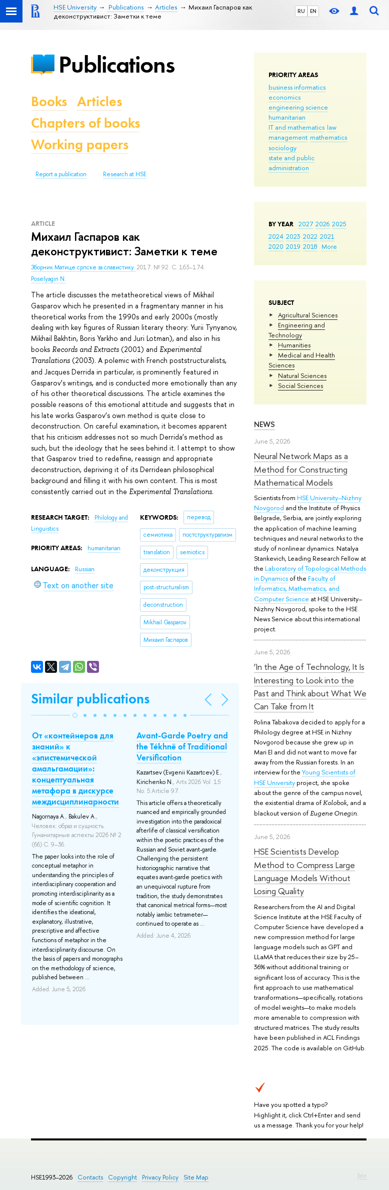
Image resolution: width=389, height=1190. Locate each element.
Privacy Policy (160, 1177)
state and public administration (291, 162)
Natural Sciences (302, 375)
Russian (84, 569)
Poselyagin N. (48, 279)
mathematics (328, 137)
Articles (99, 101)
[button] (75, 715)
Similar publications (90, 698)
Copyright (122, 1177)
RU (301, 11)
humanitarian (287, 117)
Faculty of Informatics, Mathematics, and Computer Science (297, 588)
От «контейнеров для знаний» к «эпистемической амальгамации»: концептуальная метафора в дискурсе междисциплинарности (75, 769)
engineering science (298, 107)
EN (313, 11)
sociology (282, 147)
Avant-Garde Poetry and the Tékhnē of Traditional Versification (182, 746)
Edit (362, 1175)
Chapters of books (85, 123)
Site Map (196, 1177)
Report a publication (61, 174)
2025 (339, 223)
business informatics (297, 87)
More (329, 246)
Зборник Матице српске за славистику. (83, 267)
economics (284, 97)
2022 (310, 236)
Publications (116, 64)
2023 (293, 236)
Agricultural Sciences (308, 314)
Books (49, 101)
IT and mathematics (296, 127)
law (331, 127)
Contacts (90, 1177)
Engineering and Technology (296, 329)
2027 (305, 223)
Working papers (79, 144)
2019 (293, 246)
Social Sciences (300, 385)
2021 (327, 236)
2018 (310, 246)
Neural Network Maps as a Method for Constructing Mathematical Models (301, 469)
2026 (323, 223)
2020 (276, 246)
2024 (276, 236)
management (288, 137)
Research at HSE (124, 174)
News (264, 424)
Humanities (294, 344)
